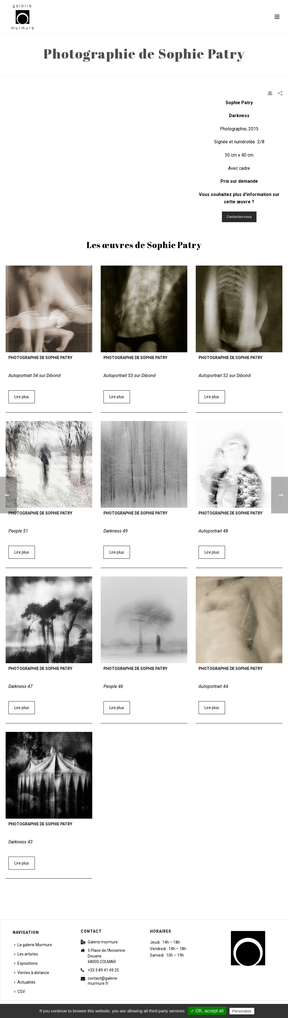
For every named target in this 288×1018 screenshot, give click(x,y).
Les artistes (26, 954)
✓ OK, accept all (207, 1010)
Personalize (241, 1011)
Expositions (26, 963)
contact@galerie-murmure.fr (103, 981)
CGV (19, 991)
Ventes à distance (31, 972)
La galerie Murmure (33, 945)
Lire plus (21, 397)
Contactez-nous (239, 217)
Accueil (209, 70)
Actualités (24, 982)
